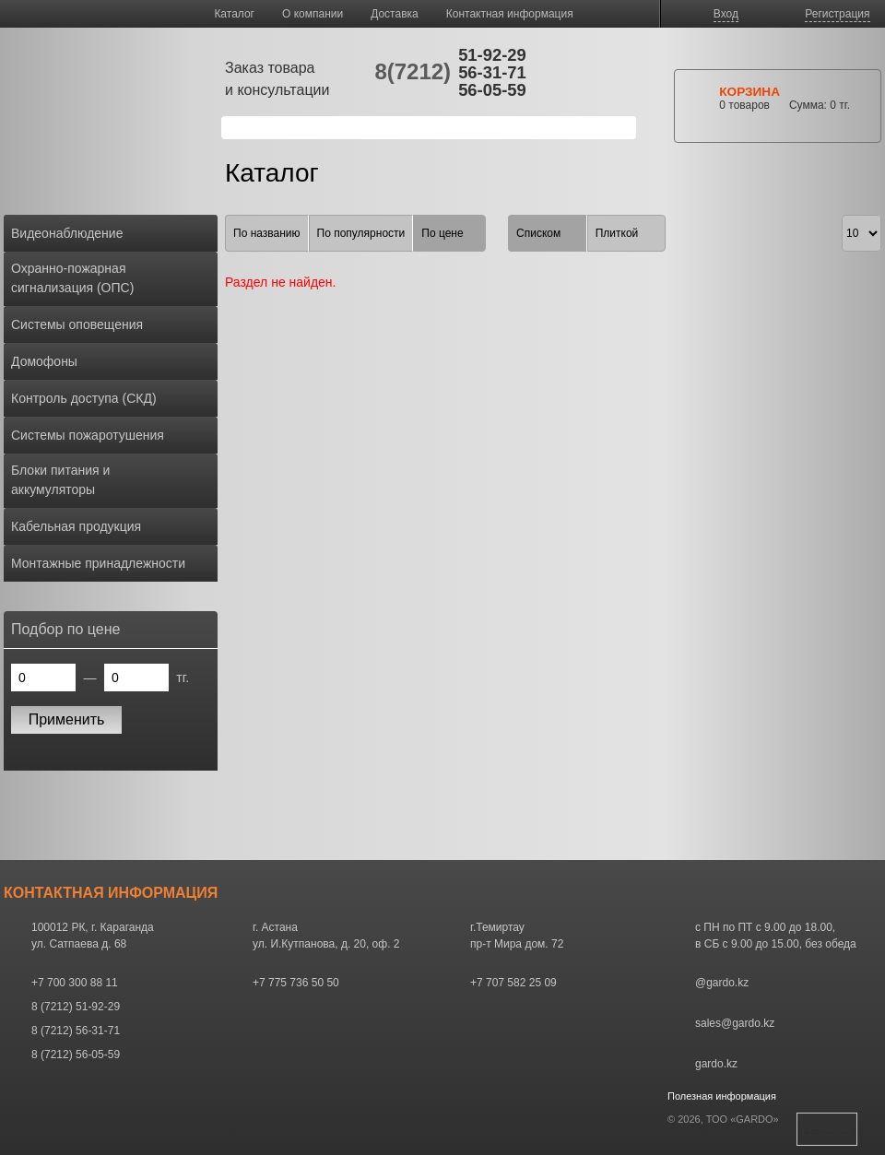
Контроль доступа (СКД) (84, 398)
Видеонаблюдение (67, 233)
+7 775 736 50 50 (296, 982)
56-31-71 (492, 72)
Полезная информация (721, 1096)
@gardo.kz (722, 982)
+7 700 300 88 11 (74, 982)
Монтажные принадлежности (98, 563)
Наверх (827, 1129)
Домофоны (44, 361)
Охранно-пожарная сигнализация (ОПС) (72, 278)
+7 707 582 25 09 (513, 982)
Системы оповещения (77, 324)
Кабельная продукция (76, 526)
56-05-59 (492, 90)
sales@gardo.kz (734, 1023)
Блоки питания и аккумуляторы (60, 480)
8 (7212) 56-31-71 (75, 1030)
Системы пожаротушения (87, 435)
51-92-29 (492, 55)
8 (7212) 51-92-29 (75, 1006)
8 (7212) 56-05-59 (75, 1054)
